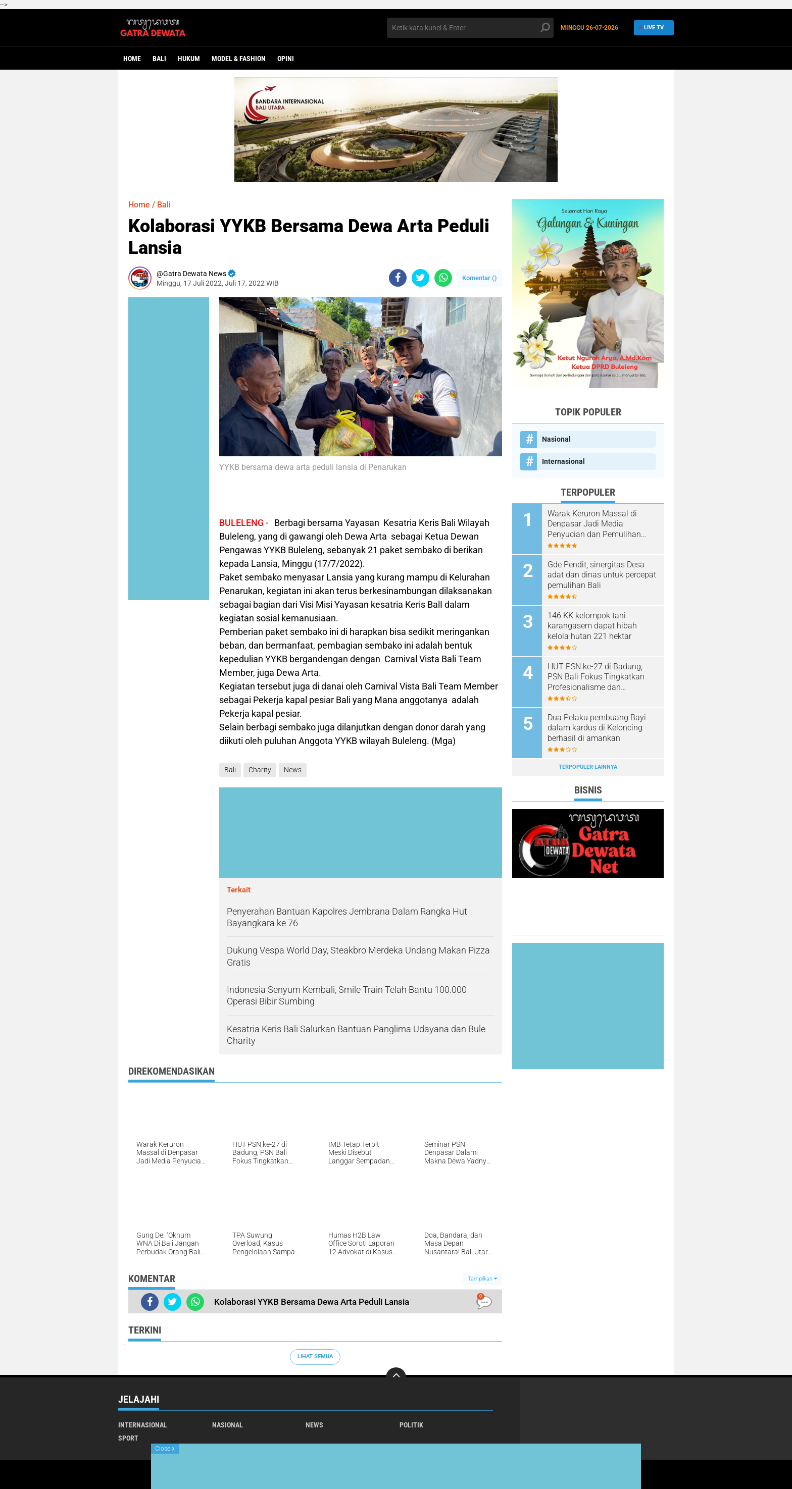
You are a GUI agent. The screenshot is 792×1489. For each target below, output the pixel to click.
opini (285, 59)
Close (165, 1448)
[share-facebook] (398, 278)
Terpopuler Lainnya (588, 767)
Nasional (556, 439)
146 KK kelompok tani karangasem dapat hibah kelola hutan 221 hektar (592, 626)
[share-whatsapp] (443, 278)
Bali (159, 59)
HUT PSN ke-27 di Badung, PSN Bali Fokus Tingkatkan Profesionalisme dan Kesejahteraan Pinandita (596, 677)
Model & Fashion (239, 59)
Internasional (563, 461)
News (293, 770)
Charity (260, 770)
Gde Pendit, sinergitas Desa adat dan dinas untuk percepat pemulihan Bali (602, 575)
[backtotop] (396, 1377)
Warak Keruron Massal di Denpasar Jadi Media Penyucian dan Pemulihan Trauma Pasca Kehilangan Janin (595, 524)
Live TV (652, 27)
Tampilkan (482, 1278)
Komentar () (479, 278)
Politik (411, 1425)
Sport (128, 1438)
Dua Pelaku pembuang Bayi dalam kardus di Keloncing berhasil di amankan (597, 728)
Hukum (189, 59)
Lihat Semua (315, 1356)
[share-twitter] (420, 278)
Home (132, 59)
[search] (470, 28)
